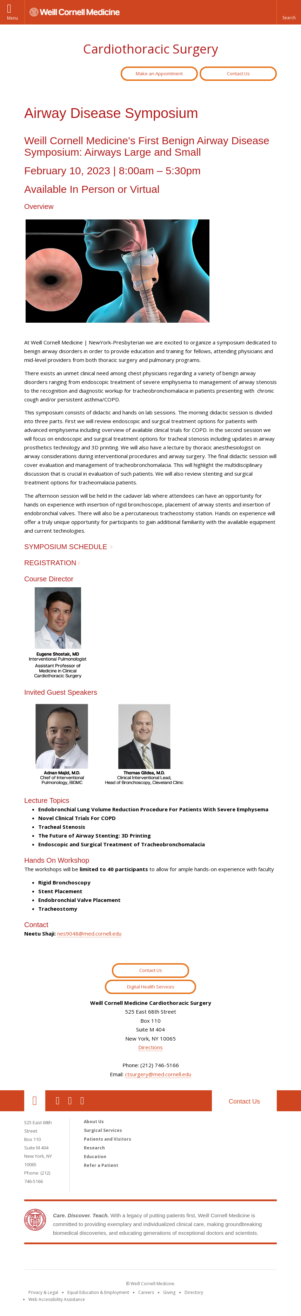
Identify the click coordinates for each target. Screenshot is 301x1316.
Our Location (34, 1100)
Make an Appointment (159, 73)
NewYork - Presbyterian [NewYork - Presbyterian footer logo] (209, 1258)
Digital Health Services (150, 986)
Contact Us (238, 73)
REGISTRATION (50, 563)
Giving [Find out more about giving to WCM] (169, 1292)
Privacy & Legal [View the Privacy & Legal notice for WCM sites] (43, 1292)
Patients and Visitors (107, 1139)
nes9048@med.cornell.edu (89, 933)
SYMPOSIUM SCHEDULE (65, 547)
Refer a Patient (101, 1165)
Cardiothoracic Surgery (150, 48)
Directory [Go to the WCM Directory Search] (194, 1292)
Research (94, 1148)
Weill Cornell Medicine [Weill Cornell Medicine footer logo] (99, 1258)
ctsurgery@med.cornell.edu (158, 1074)
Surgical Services (103, 1130)
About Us (94, 1122)
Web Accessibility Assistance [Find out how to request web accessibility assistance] (56, 1299)
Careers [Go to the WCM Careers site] (146, 1292)
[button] (288, 12)
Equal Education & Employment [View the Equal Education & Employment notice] (98, 1292)
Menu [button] (12, 18)
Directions (150, 1047)
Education (95, 1157)
